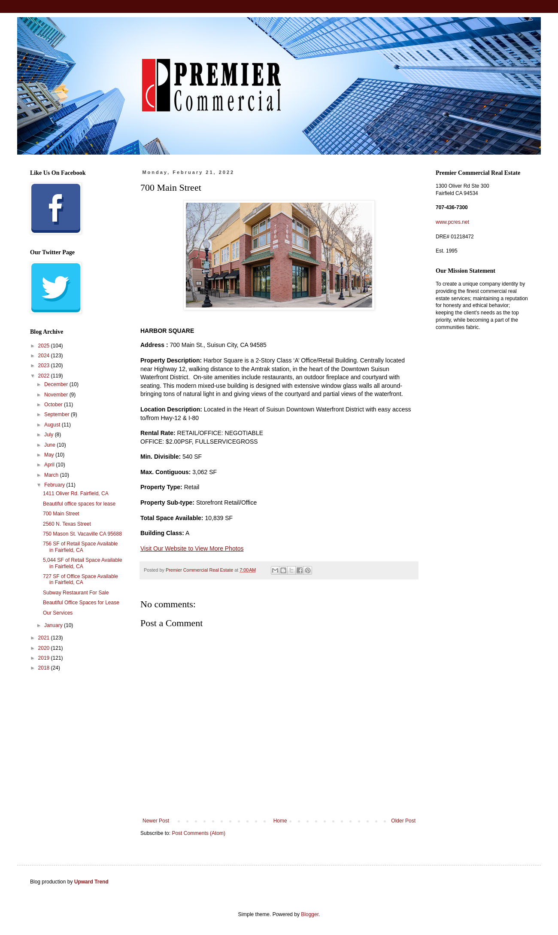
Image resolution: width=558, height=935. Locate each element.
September (57, 414)
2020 (44, 648)
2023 (44, 365)
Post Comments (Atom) (198, 833)
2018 (44, 668)
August (53, 425)
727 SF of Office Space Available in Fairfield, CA (80, 579)
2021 (44, 638)
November (57, 395)
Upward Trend (91, 882)
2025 (44, 346)
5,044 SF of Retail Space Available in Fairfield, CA (82, 563)
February (55, 485)
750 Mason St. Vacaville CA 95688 (82, 534)
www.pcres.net (452, 222)
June (50, 445)
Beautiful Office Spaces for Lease (81, 603)
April (50, 465)
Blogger (309, 914)
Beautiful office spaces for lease (79, 504)
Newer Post (156, 821)
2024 (44, 356)
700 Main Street (61, 514)
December (57, 384)
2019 (44, 658)
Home (280, 821)
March (52, 475)
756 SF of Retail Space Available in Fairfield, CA (80, 547)
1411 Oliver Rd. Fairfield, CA (76, 493)
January (54, 625)
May (49, 455)
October (54, 405)
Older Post (403, 821)
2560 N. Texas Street (67, 524)
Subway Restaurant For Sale (76, 593)
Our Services (58, 613)
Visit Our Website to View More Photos (191, 548)
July (49, 435)
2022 (44, 376)
